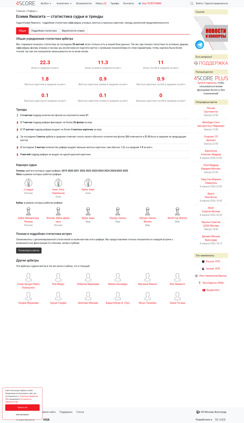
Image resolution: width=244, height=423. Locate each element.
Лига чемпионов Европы (211, 275)
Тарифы (114, 3)
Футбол (46, 3)
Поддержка (65, 412)
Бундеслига (211, 290)
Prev (198, 33)
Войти (199, 3)
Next (223, 33)
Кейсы (101, 3)
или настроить (22, 414)
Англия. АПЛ (211, 268)
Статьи (80, 412)
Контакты (128, 3)
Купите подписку (207, 82)
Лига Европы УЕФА (211, 282)
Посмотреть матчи (28, 250)
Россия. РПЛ (211, 261)
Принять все (22, 407)
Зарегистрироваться (216, 3)
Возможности (84, 3)
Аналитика (64, 3)
